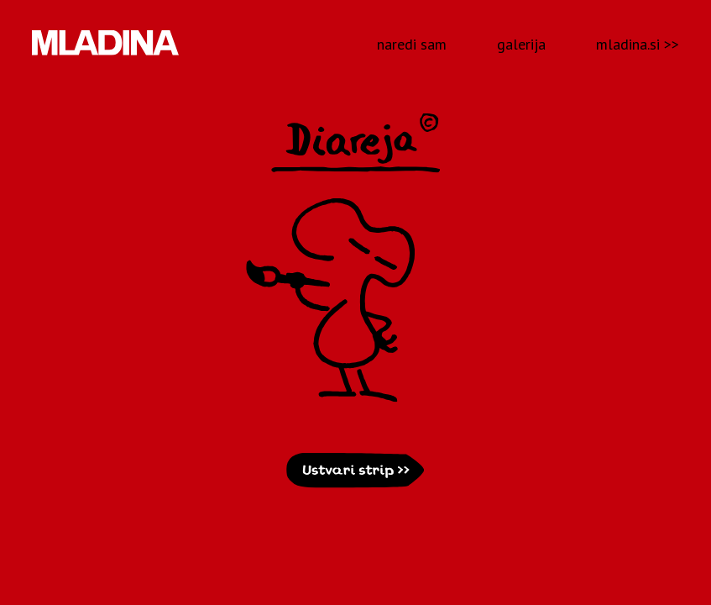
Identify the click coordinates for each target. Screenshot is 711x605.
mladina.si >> (637, 44)
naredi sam (412, 44)
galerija (521, 44)
